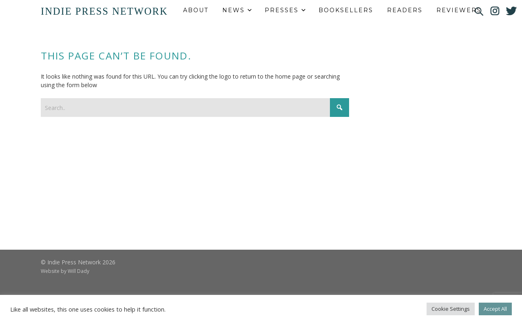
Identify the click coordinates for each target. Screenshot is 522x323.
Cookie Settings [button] (450, 308)
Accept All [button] (495, 308)
